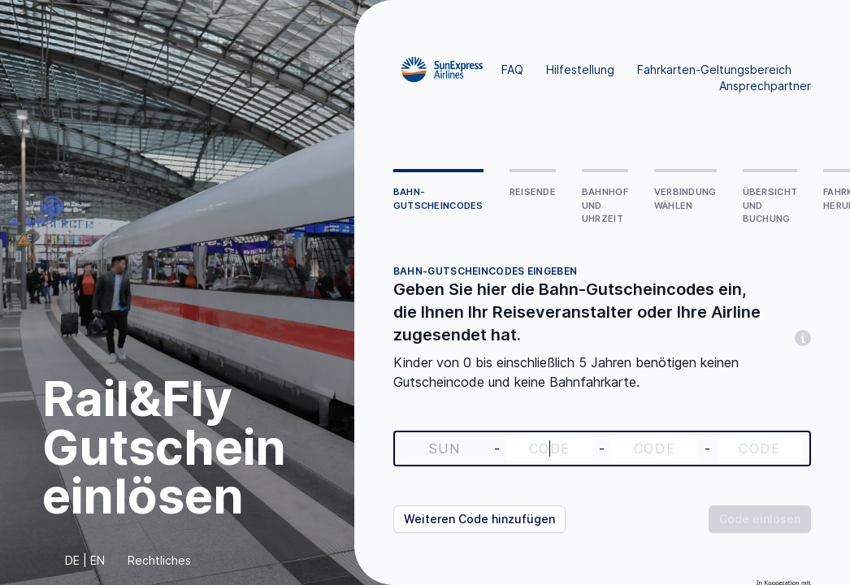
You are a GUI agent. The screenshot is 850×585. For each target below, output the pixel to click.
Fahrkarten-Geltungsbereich (714, 69)
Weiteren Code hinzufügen (479, 519)
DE (72, 560)
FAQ (512, 69)
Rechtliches (159, 560)
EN (97, 560)
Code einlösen (759, 519)
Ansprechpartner (765, 86)
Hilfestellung (580, 69)
